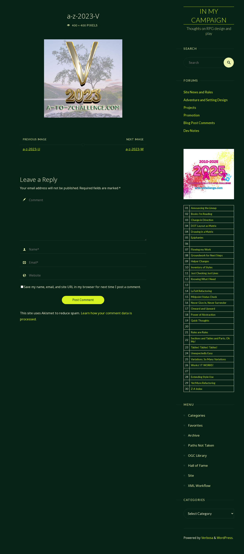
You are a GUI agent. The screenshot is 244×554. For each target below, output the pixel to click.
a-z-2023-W (135, 149)
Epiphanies (197, 237)
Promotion (192, 115)
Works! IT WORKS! (202, 365)
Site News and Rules (198, 92)
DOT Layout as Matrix (203, 225)
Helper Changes (200, 261)
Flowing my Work (201, 249)
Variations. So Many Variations (208, 359)
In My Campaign (208, 15)
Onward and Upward (203, 308)
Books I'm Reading (201, 213)
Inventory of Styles (201, 267)
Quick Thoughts (200, 320)
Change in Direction (202, 220)
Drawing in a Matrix (202, 231)
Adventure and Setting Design (206, 100)
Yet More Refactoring (203, 383)
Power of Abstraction (203, 314)
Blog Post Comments (199, 123)
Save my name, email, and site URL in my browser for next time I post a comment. (81, 287)
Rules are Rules (199, 332)
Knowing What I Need (203, 279)
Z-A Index (196, 388)
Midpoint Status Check (204, 296)
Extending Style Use (202, 376)
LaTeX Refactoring (201, 291)
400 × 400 (79, 25)
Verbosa (207, 538)
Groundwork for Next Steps (207, 255)
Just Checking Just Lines (204, 273)
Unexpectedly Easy (202, 353)
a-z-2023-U (31, 149)
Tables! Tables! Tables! (204, 347)
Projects (190, 107)
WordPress (225, 538)
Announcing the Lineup (204, 208)
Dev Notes (191, 131)
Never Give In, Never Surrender (208, 302)
